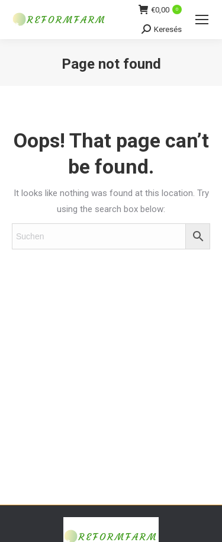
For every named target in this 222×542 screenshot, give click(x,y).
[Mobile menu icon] (202, 19)
